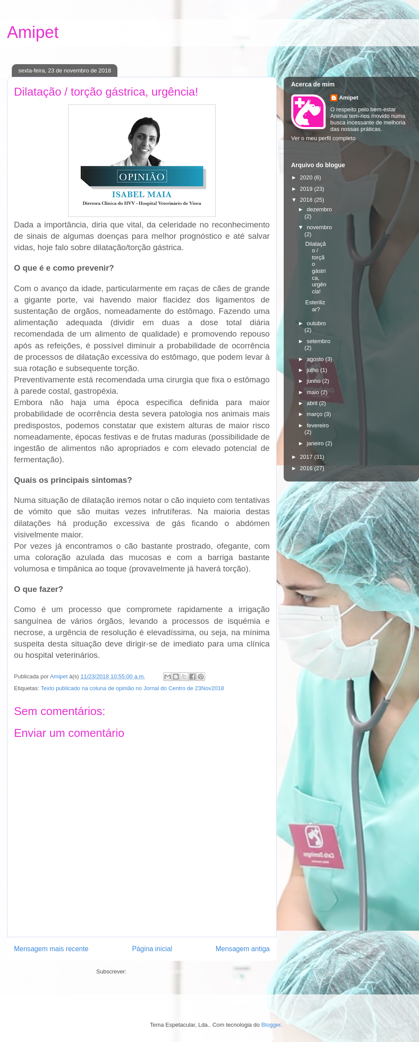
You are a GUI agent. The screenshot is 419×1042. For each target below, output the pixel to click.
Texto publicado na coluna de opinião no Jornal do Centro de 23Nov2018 (132, 688)
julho (313, 370)
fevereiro (318, 425)
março (315, 414)
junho (314, 381)
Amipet (32, 32)
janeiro (316, 443)
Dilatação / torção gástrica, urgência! (315, 268)
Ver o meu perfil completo (323, 138)
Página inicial (152, 949)
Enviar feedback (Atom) (158, 971)
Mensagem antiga (243, 949)
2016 (307, 468)
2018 (307, 199)
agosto (316, 359)
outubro (316, 323)
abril (313, 403)
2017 (307, 457)
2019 (307, 189)
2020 (307, 177)
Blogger (271, 1024)
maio (314, 392)
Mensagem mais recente (51, 949)
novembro (319, 227)
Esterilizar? (315, 306)
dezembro (319, 209)
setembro (318, 341)
